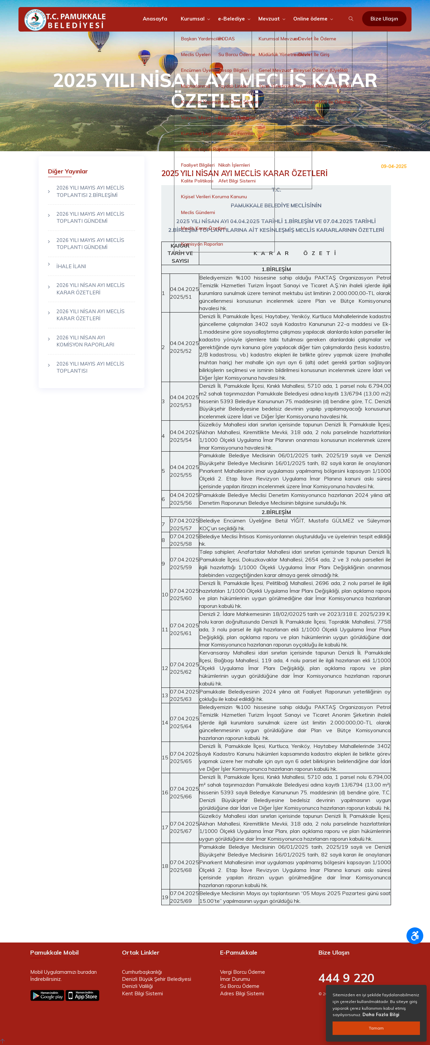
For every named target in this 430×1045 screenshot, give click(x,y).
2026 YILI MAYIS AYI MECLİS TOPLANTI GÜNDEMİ (90, 217)
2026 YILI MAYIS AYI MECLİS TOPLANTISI (90, 367)
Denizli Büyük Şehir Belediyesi (156, 979)
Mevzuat (269, 18)
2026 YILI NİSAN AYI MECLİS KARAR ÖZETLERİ (90, 288)
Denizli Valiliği (137, 986)
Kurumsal (193, 18)
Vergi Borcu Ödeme (242, 972)
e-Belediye (231, 18)
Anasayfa (155, 18)
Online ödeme (310, 18)
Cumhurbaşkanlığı (142, 972)
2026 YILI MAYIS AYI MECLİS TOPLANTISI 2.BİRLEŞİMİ (90, 191)
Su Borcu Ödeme (239, 986)
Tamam (376, 1028)
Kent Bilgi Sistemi (142, 993)
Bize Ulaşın (384, 18)
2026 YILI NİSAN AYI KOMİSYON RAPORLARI (85, 341)
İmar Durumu (235, 979)
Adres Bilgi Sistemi (242, 993)
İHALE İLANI (71, 266)
